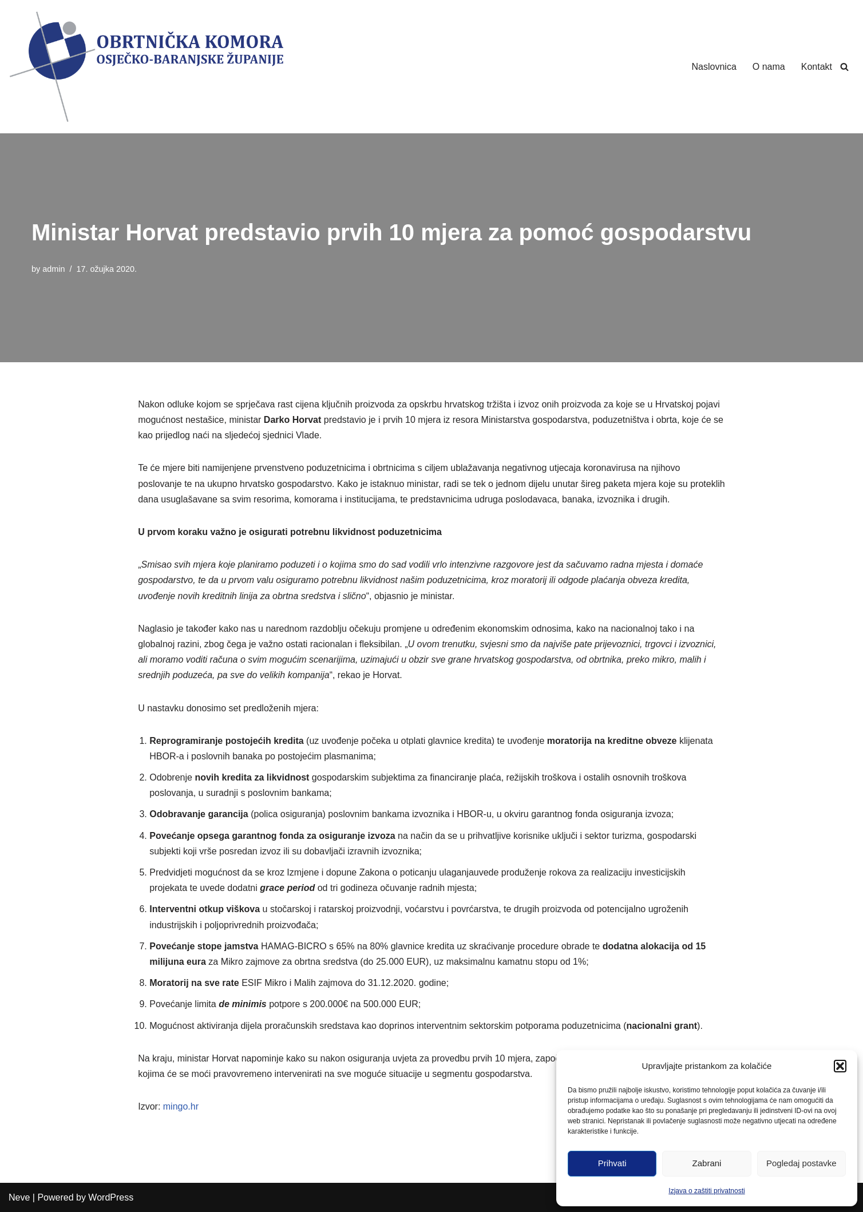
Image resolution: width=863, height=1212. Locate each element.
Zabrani (707, 1163)
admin (53, 269)
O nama (769, 67)
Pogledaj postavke (801, 1163)
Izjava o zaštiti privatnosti (706, 1191)
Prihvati (612, 1163)
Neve (19, 1197)
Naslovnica (714, 67)
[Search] (844, 66)
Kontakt (816, 67)
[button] (840, 1066)
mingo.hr (181, 1106)
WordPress (110, 1197)
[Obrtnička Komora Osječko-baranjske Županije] (146, 66)
